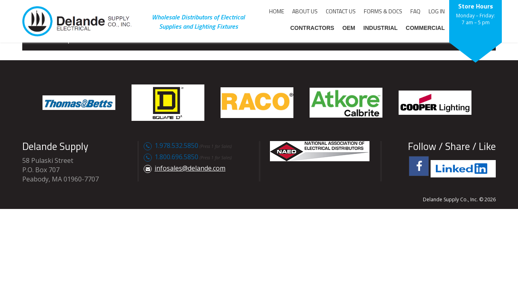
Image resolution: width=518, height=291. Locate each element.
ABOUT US (305, 11)
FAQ (415, 11)
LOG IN (437, 11)
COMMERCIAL (425, 28)
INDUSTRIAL (380, 28)
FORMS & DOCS (383, 11)
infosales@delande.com (190, 168)
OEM (348, 28)
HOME (276, 11)
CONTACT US (341, 11)
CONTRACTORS (312, 28)
